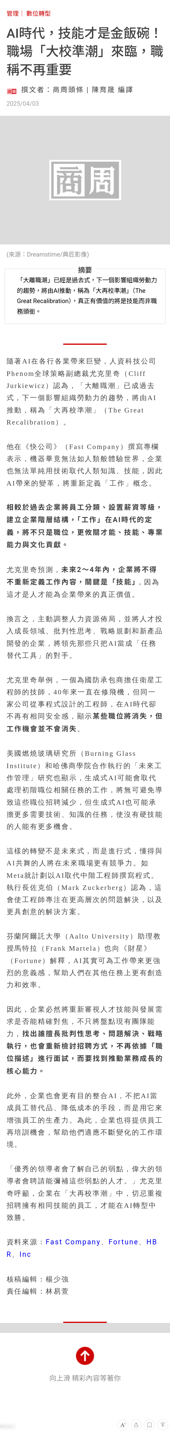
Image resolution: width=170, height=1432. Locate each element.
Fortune (124, 1242)
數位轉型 (38, 13)
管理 (13, 13)
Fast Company (73, 1242)
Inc (26, 1254)
